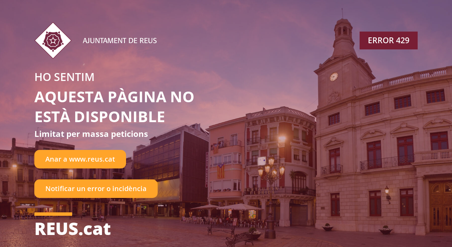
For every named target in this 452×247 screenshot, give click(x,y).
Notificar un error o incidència (96, 188)
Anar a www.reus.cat (80, 159)
